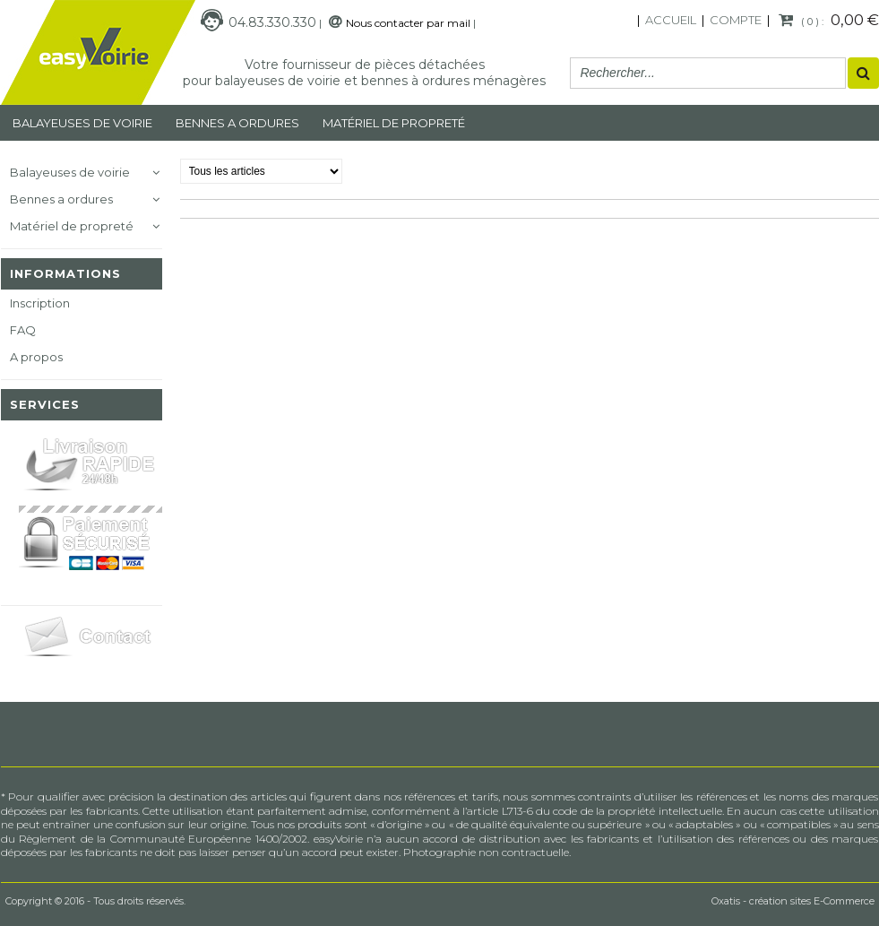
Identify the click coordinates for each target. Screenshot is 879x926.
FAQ (23, 330)
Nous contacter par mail (408, 23)
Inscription (40, 303)
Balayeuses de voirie (82, 123)
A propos (36, 357)
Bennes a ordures (237, 123)
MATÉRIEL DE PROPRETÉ (394, 123)
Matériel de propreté (72, 226)
